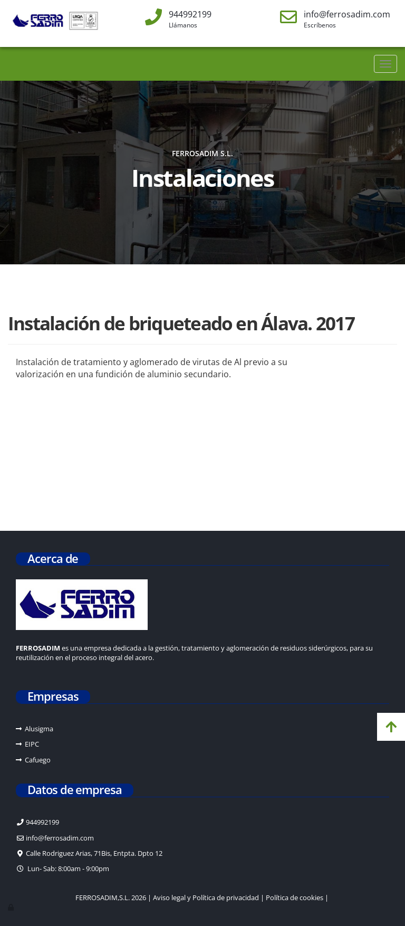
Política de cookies (294, 897)
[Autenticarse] (11, 907)
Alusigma (39, 728)
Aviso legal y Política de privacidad (206, 897)
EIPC (32, 744)
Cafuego (38, 760)
